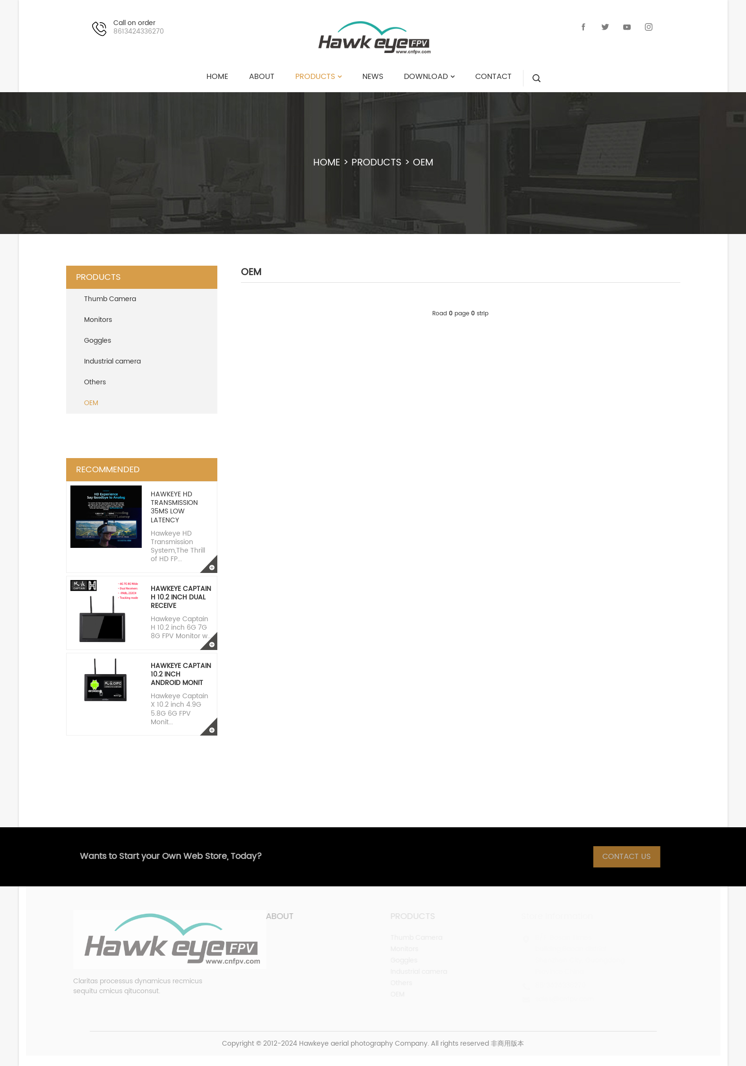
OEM (423, 163)
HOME (326, 163)
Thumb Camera (110, 299)
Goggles (97, 340)
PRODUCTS (377, 163)
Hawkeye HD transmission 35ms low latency (174, 507)
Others (95, 382)
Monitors (98, 319)
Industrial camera (112, 361)
